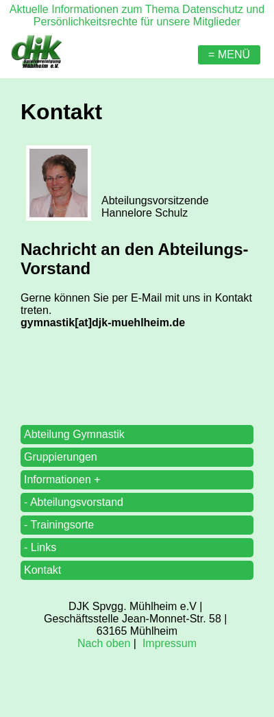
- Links (40, 547)
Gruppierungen (60, 457)
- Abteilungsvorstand (73, 502)
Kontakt (42, 570)
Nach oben (103, 643)
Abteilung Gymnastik (74, 434)
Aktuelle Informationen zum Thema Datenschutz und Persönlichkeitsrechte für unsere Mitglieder (137, 15)
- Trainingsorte (59, 525)
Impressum (169, 643)
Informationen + (62, 479)
